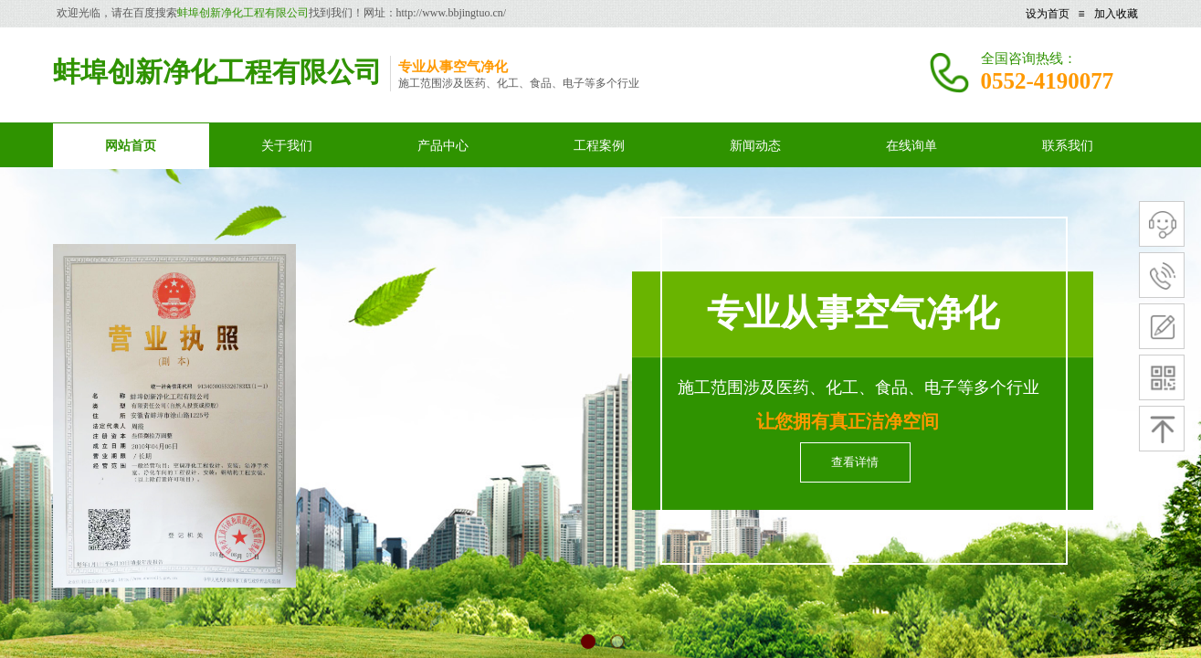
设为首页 (1047, 13)
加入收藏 (1116, 13)
